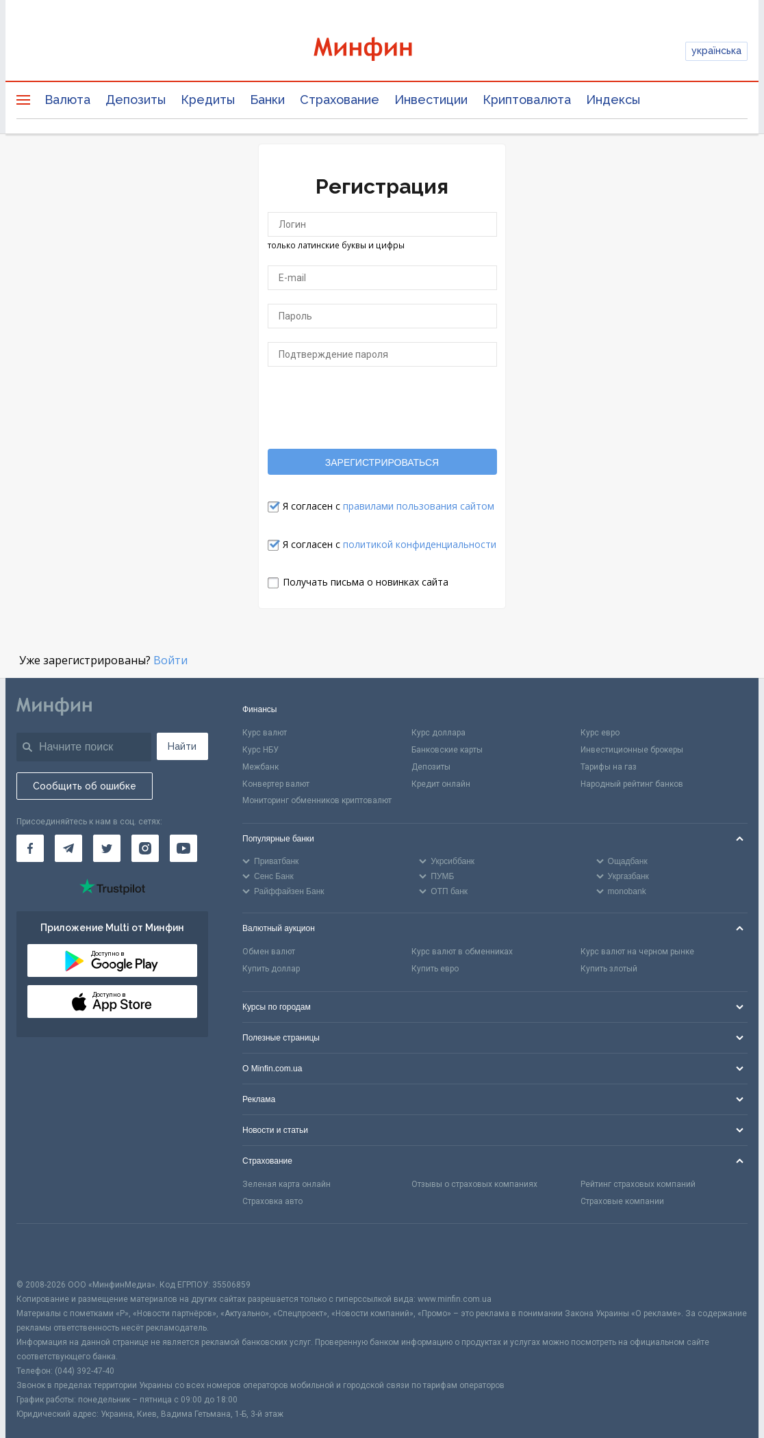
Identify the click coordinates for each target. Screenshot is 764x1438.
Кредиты (208, 99)
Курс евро (600, 732)
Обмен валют (268, 951)
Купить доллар (271, 968)
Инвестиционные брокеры (632, 750)
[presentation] (382, 407)
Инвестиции (431, 99)
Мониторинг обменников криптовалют (317, 800)
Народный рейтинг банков (632, 784)
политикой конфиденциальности (419, 544)
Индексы (613, 99)
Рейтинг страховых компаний (638, 1184)
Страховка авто (272, 1201)
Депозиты (135, 99)
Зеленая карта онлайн (286, 1184)
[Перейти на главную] (382, 51)
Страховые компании (622, 1201)
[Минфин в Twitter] (106, 848)
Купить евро (435, 968)
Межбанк (260, 767)
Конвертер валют (275, 784)
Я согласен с (388, 505)
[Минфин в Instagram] (145, 848)
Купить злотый (609, 968)
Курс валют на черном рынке (637, 951)
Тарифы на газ (609, 767)
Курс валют (264, 732)
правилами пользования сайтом (418, 505)
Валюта (67, 99)
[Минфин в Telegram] (68, 848)
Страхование (339, 99)
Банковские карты (447, 750)
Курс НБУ (260, 750)
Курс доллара (438, 732)
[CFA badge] (46, 1250)
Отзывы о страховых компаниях (474, 1184)
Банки (267, 99)
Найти (182, 746)
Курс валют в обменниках (462, 951)
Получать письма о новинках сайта (365, 581)
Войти (170, 660)
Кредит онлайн (440, 784)
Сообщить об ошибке (84, 786)
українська (716, 50)
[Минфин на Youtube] (183, 848)
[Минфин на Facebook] (30, 848)
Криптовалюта (527, 99)
